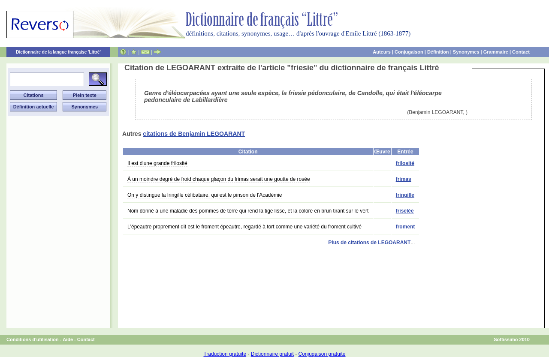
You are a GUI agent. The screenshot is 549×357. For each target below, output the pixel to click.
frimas (403, 179)
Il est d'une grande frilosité (157, 163)
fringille (405, 195)
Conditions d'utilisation (32, 339)
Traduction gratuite (224, 354)
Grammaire (495, 51)
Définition (438, 51)
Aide (68, 339)
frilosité (405, 163)
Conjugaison (409, 51)
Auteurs (382, 51)
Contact (521, 51)
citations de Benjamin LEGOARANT (194, 133)
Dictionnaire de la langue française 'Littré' (58, 52)
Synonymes (466, 51)
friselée (405, 211)
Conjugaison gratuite (321, 354)
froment (405, 227)
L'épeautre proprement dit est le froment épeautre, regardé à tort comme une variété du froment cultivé (244, 227)
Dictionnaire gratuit (272, 354)
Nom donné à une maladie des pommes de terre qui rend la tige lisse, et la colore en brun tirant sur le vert (247, 211)
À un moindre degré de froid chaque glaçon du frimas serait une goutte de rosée (218, 179)
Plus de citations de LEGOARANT (369, 243)
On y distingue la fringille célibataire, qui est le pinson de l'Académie (204, 195)
